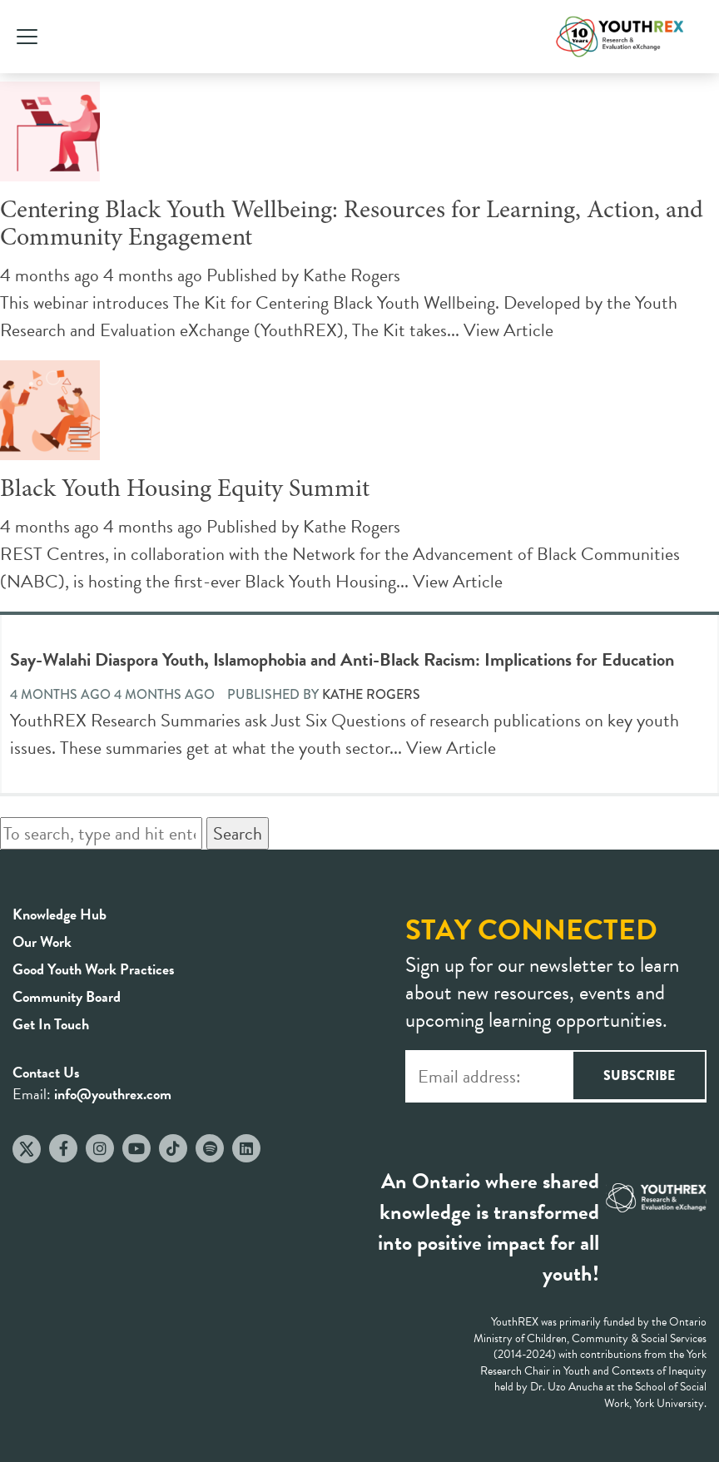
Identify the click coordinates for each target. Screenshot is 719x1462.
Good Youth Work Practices (93, 969)
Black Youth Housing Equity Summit (184, 490)
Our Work (42, 941)
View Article (508, 330)
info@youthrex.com (112, 1094)
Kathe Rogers (351, 275)
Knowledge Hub (59, 914)
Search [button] (237, 833)
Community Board (66, 996)
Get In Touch (50, 1024)
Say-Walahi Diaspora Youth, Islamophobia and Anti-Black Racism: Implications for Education (342, 659)
